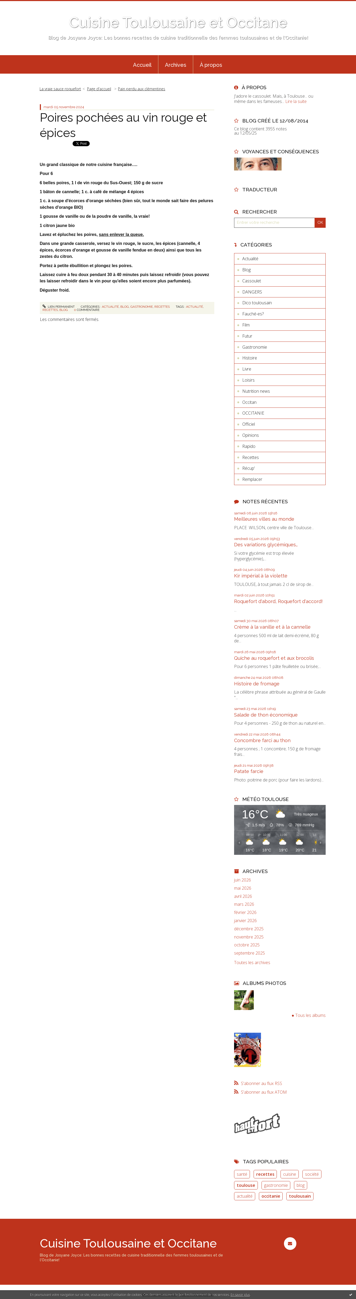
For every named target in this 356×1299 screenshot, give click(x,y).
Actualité (110, 307)
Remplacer (252, 479)
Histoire (249, 358)
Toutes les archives (252, 962)
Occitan (249, 402)
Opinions (250, 435)
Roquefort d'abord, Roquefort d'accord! (278, 601)
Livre (246, 369)
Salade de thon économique (266, 715)
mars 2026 (244, 904)
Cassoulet (251, 281)
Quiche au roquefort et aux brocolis (274, 658)
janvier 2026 (245, 920)
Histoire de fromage (256, 683)
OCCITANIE (253, 413)
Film (246, 325)
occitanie (271, 1196)
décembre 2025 (249, 929)
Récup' (248, 468)
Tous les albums (310, 1015)
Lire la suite (296, 101)
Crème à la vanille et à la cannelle (272, 627)
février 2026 (245, 912)
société (312, 1174)
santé (242, 1174)
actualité (194, 307)
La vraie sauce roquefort (60, 88)
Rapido (248, 446)
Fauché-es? (253, 314)
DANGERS (252, 292)
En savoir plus (240, 1294)
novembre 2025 (249, 937)
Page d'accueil (99, 88)
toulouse (246, 1185)
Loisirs (248, 380)
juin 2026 (242, 880)
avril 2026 (243, 896)
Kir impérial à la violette (260, 576)
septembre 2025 (249, 953)
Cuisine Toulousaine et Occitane (178, 22)
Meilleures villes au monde (264, 519)
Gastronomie (141, 307)
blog (63, 310)
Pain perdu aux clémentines (141, 88)
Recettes (162, 307)
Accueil (142, 65)
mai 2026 (242, 888)
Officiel (248, 424)
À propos (211, 65)
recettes (50, 310)
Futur (247, 336)
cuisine (289, 1174)
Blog (124, 307)
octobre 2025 (247, 945)
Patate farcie (248, 771)
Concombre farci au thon (262, 740)
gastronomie (276, 1185)
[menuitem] (142, 64)
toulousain (300, 1196)
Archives (175, 65)
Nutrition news (256, 391)
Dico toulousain (257, 303)
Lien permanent (58, 307)
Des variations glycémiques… (266, 544)
